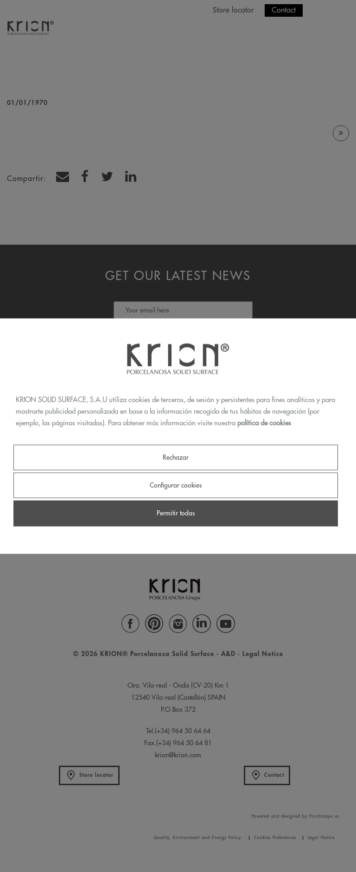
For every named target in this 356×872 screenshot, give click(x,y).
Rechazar (176, 457)
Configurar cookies (176, 485)
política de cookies (264, 422)
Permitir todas (176, 513)
